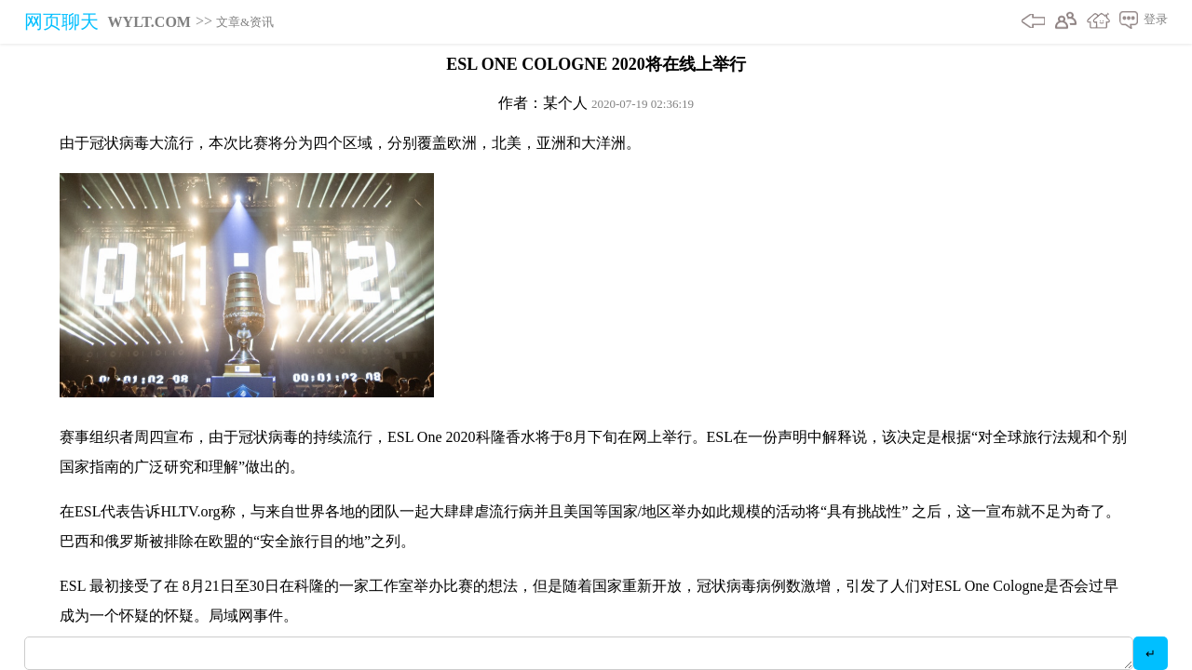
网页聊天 (61, 21)
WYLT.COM (149, 22)
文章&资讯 (245, 22)
